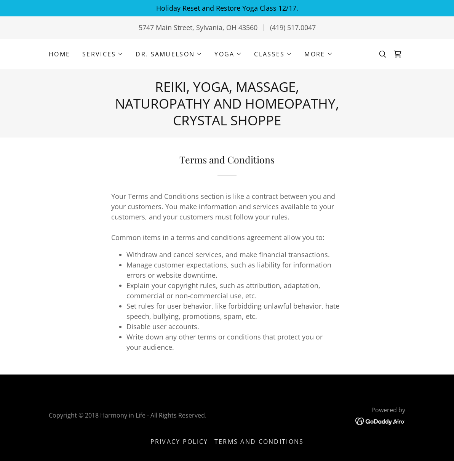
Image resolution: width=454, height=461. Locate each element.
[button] (102, 54)
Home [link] (59, 54)
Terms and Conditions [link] (259, 441)
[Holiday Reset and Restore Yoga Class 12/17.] (227, 8)
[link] (397, 54)
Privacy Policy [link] (179, 441)
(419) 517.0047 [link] (293, 27)
